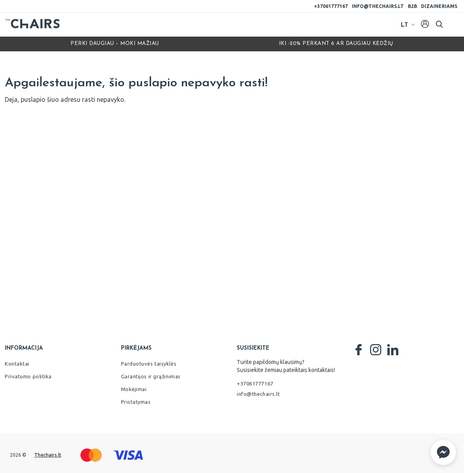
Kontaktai (17, 363)
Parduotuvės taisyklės (149, 363)
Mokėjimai (134, 389)
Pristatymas (136, 402)
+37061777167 (331, 6)
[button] (443, 452)
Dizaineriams (439, 6)
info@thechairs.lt (378, 6)
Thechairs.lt (47, 454)
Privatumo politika (28, 376)
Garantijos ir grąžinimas (151, 376)
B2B (412, 6)
